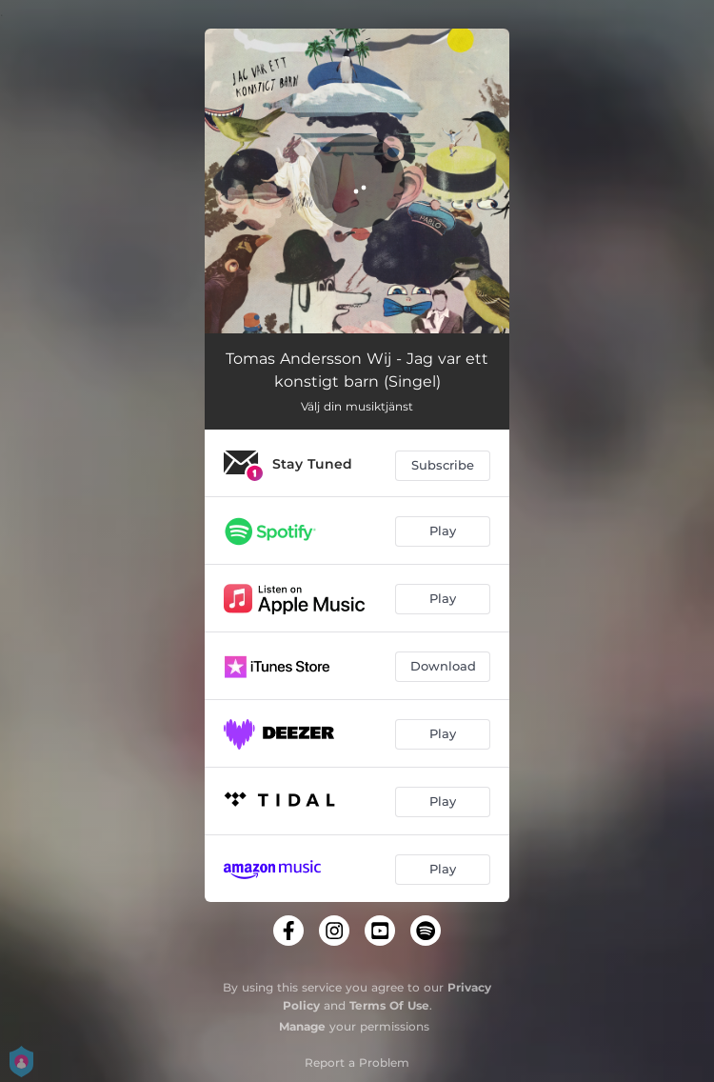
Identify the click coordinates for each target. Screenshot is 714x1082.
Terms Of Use (389, 1005)
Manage (302, 1026)
